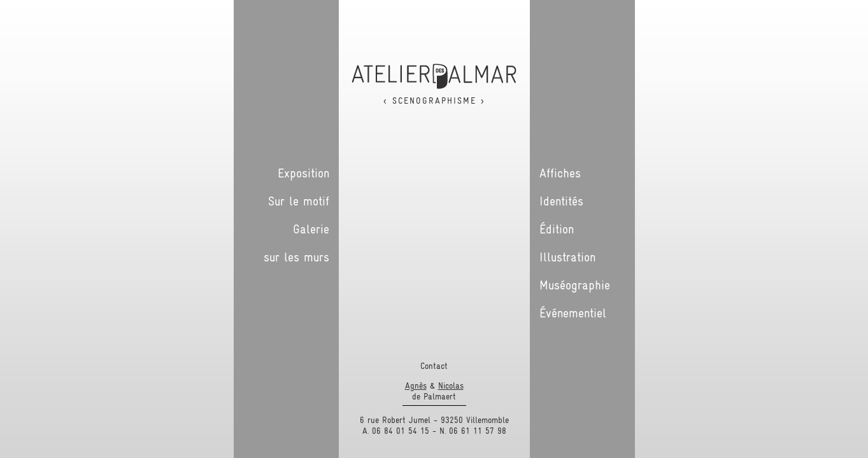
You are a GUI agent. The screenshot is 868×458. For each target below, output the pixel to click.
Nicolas (451, 385)
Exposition (303, 173)
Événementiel (572, 313)
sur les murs (296, 257)
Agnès (416, 385)
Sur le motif (298, 201)
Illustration (567, 257)
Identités (561, 201)
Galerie (311, 229)
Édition (556, 229)
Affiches (560, 173)
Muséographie (574, 285)
